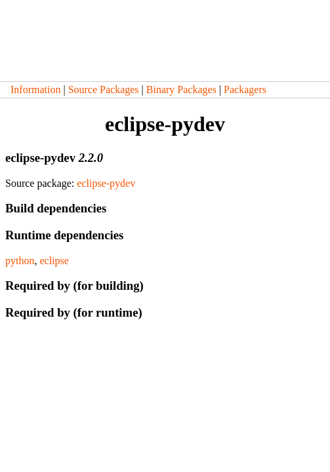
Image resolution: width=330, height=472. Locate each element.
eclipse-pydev (106, 183)
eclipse (53, 260)
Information (35, 89)
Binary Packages (181, 89)
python (19, 260)
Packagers (245, 89)
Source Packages (103, 89)
